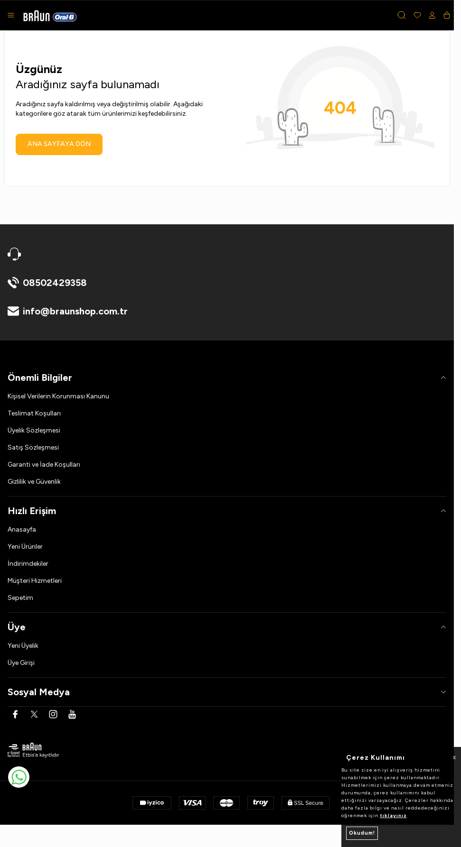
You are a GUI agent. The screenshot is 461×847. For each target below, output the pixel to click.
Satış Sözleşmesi (33, 447)
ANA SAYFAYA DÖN (59, 144)
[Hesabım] (432, 15)
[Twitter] (34, 714)
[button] (401, 15)
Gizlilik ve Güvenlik (34, 482)
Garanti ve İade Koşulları (44, 464)
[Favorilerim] (417, 15)
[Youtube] (72, 714)
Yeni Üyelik (23, 646)
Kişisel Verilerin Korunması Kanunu (58, 396)
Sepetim (20, 598)
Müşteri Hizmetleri (35, 581)
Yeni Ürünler (25, 547)
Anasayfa (22, 529)
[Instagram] (53, 714)
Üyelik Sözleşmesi (34, 430)
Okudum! (362, 833)
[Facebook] (15, 714)
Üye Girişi (21, 663)
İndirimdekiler (28, 564)
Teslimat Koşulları (34, 413)
